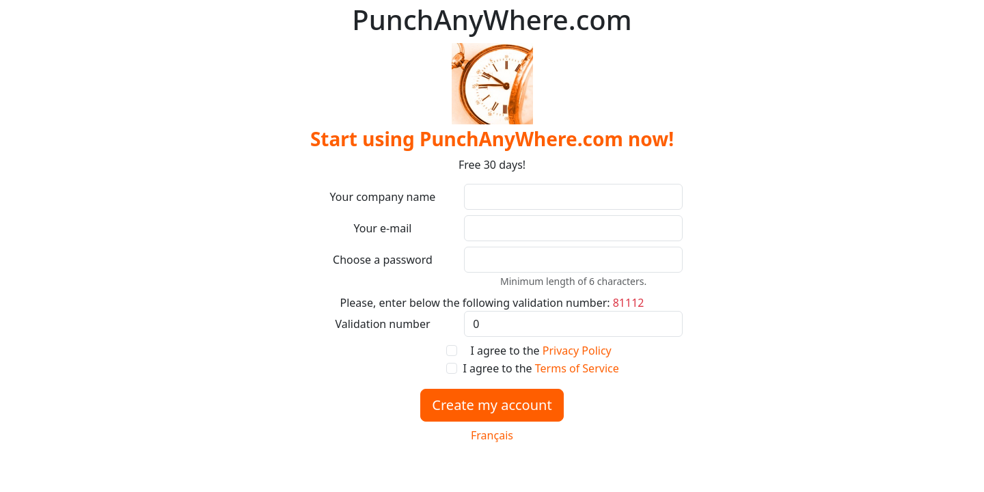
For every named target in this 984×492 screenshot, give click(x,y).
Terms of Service (577, 368)
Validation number (382, 323)
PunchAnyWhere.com (491, 19)
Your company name (383, 196)
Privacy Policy (577, 350)
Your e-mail (383, 228)
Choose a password (383, 259)
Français (492, 435)
